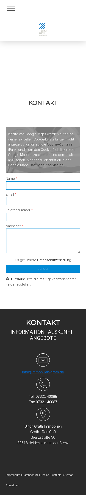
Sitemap (68, 475)
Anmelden (12, 485)
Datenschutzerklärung (47, 165)
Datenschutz (30, 475)
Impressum (13, 475)
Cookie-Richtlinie (59, 144)
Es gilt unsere (43, 260)
